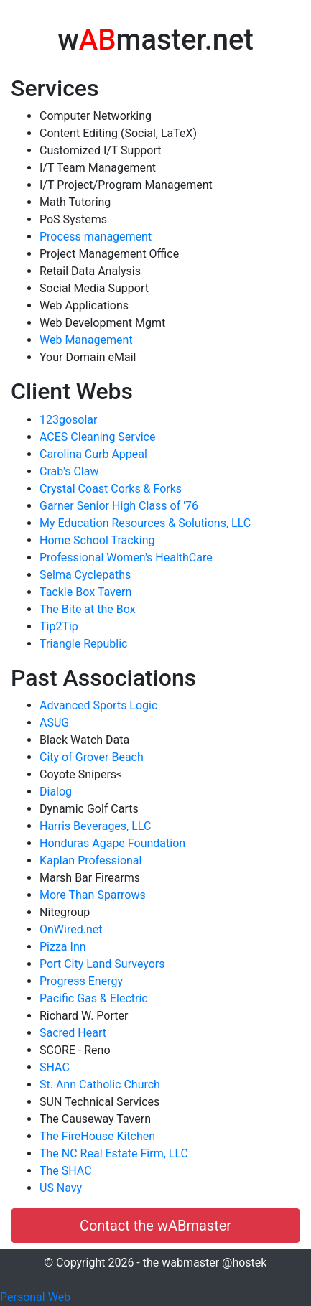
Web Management (86, 340)
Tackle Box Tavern (85, 592)
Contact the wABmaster (155, 1225)
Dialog (56, 791)
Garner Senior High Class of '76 (119, 506)
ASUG (54, 722)
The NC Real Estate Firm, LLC (114, 1153)
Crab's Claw (69, 471)
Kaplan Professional (90, 860)
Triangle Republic (83, 643)
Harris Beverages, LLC (95, 826)
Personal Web (35, 1297)
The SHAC (66, 1170)
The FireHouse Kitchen (97, 1136)
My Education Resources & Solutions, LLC (145, 523)
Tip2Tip (59, 626)
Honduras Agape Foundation (112, 843)
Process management (96, 236)
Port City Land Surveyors (102, 964)
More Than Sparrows (93, 895)
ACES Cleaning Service (97, 437)
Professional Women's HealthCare (126, 557)
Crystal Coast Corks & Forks (111, 488)
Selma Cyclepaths (85, 575)
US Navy (61, 1188)
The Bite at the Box (88, 609)
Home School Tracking (97, 540)
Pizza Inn (63, 946)
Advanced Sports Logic (98, 705)
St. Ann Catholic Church (100, 1084)
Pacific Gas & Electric (94, 998)
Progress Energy (81, 981)
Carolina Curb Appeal (93, 454)
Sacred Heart (73, 1033)
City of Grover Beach (92, 757)
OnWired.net (71, 929)
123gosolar (68, 419)
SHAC (55, 1067)
